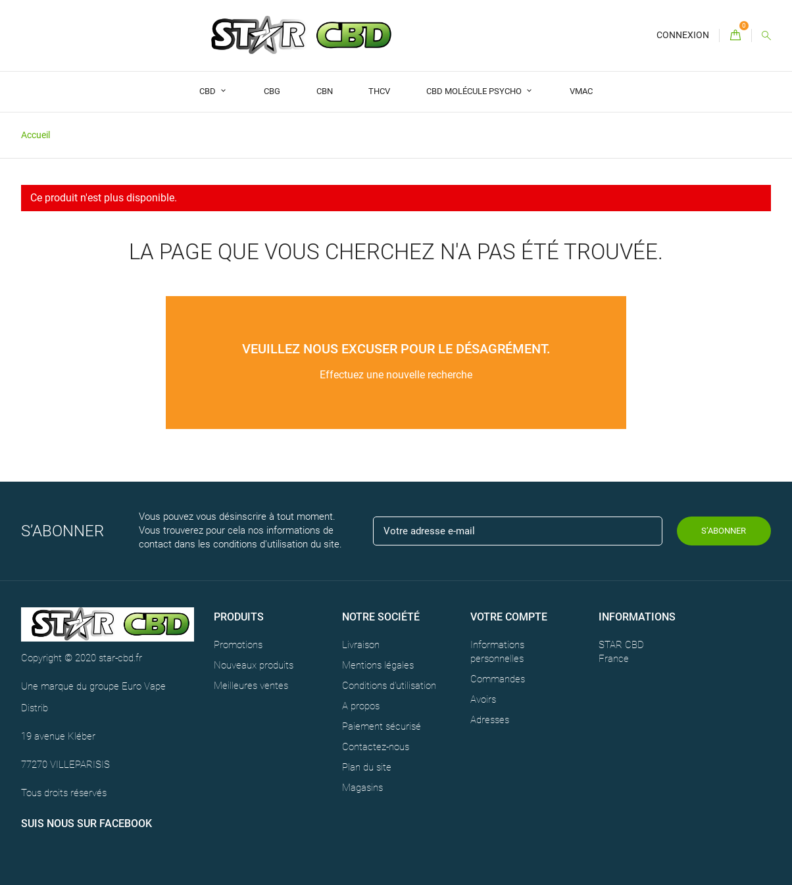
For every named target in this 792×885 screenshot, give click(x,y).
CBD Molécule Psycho (475, 91)
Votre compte (508, 617)
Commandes (497, 679)
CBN (324, 91)
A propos (361, 706)
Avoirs (483, 699)
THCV (379, 91)
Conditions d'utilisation (389, 686)
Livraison (361, 645)
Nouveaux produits (253, 665)
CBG (272, 91)
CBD (208, 91)
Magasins (362, 788)
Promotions (238, 645)
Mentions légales (378, 665)
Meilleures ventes (251, 686)
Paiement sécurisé (381, 726)
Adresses (489, 720)
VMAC (581, 91)
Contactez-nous (375, 747)
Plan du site (366, 767)
